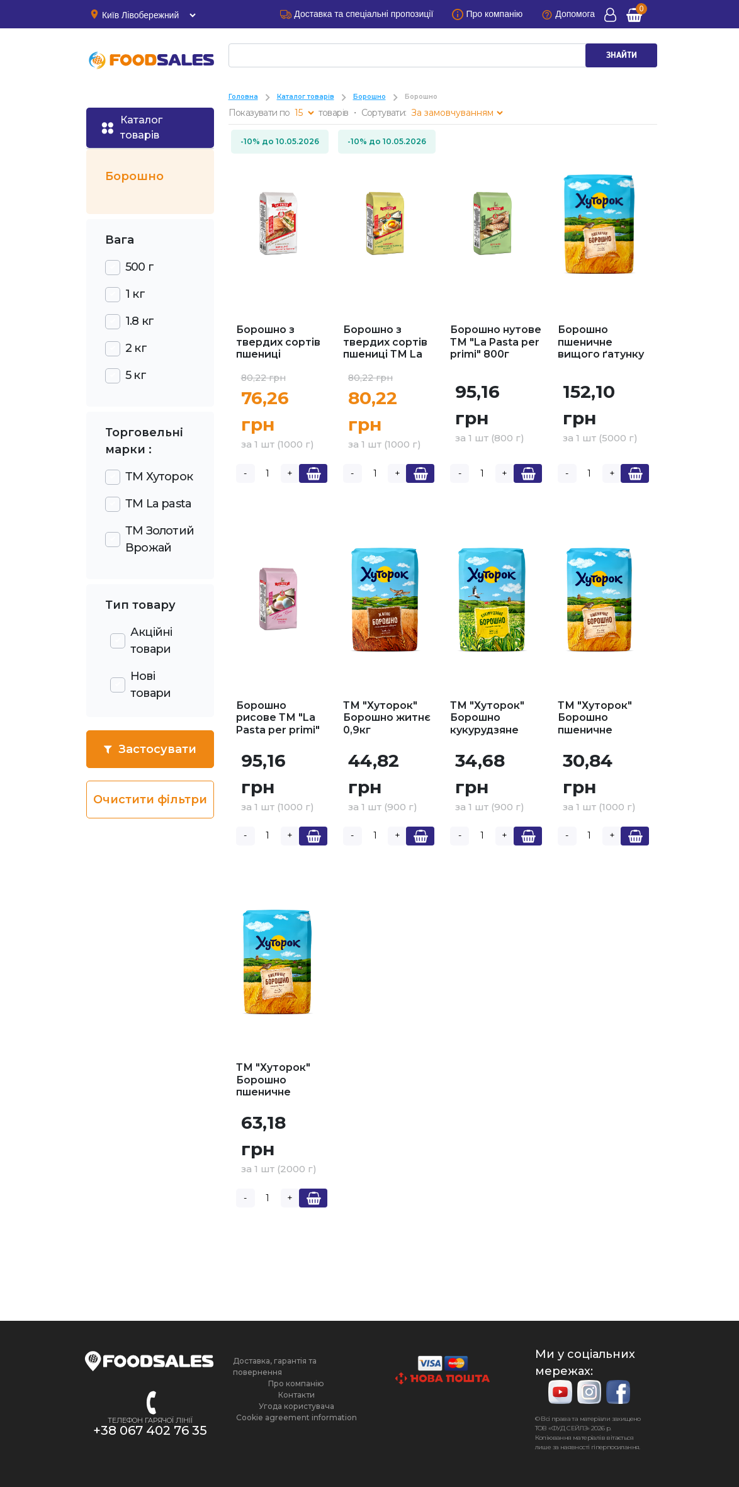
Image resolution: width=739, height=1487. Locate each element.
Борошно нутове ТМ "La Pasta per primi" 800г (495, 342)
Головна (243, 97)
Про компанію (296, 1383)
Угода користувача (296, 1406)
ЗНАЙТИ (621, 55)
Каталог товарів (305, 97)
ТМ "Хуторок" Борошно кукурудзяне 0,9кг (487, 724)
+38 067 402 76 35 (150, 1430)
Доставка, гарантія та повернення (275, 1366)
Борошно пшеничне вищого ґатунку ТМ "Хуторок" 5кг (601, 354)
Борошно (369, 97)
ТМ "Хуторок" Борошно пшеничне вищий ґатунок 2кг (277, 1091)
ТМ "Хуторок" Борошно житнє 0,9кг (387, 717)
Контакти (296, 1394)
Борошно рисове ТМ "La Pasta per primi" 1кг (278, 724)
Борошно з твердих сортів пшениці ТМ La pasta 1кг (385, 348)
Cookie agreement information (296, 1417)
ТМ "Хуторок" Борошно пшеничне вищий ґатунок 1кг (599, 729)
